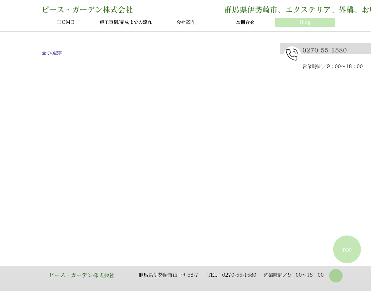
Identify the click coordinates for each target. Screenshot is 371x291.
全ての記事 (52, 53)
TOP (347, 250)
